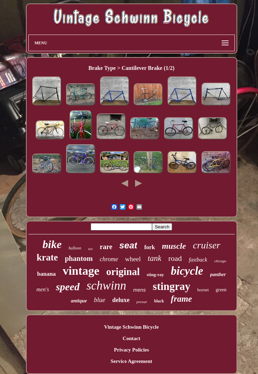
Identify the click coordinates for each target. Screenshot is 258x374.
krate (47, 257)
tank (154, 258)
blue (99, 299)
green (221, 289)
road (175, 258)
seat (128, 245)
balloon (75, 248)
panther (218, 274)
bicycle (187, 271)
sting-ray (155, 274)
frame (181, 298)
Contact (131, 338)
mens (139, 290)
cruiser (206, 245)
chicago (220, 261)
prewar (141, 302)
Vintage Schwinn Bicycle (131, 327)
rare (106, 246)
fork (149, 247)
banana (46, 274)
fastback (198, 260)
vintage (81, 270)
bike (52, 244)
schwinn (106, 285)
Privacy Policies (131, 350)
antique (79, 300)
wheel (133, 259)
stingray (171, 286)
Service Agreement (131, 361)
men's (42, 289)
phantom (79, 258)
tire (90, 249)
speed (67, 286)
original (123, 271)
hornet (203, 289)
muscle (174, 245)
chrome (109, 259)
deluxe (121, 300)
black (159, 301)
